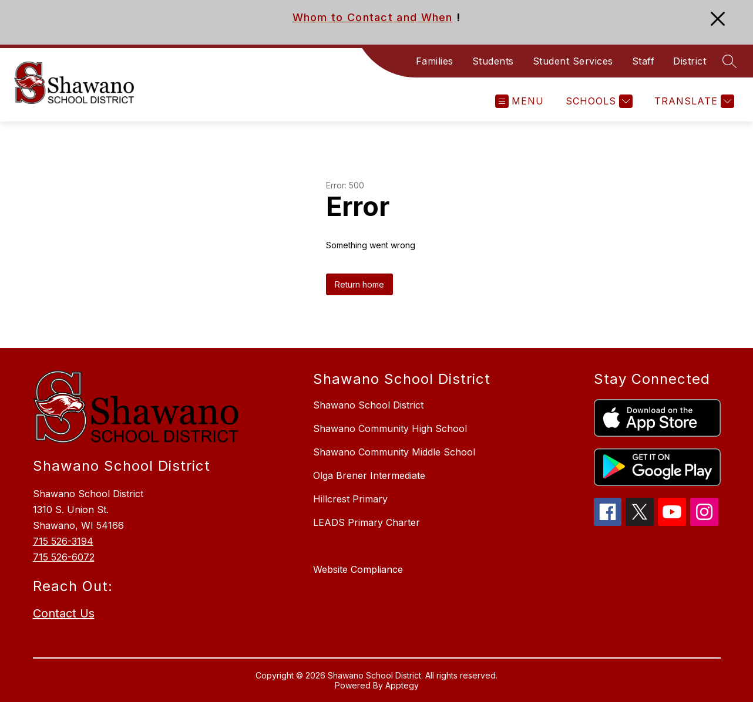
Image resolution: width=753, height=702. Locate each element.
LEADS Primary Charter (366, 522)
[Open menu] (519, 101)
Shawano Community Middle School (394, 452)
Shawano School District (368, 405)
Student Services (573, 61)
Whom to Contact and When (373, 17)
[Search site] (729, 61)
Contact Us (64, 613)
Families (434, 61)
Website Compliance (358, 569)
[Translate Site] (692, 101)
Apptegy (402, 685)
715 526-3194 (63, 541)
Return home (359, 284)
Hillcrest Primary (350, 499)
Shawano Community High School (390, 428)
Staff (643, 61)
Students (493, 61)
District (689, 61)
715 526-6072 (64, 557)
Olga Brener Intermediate (369, 475)
